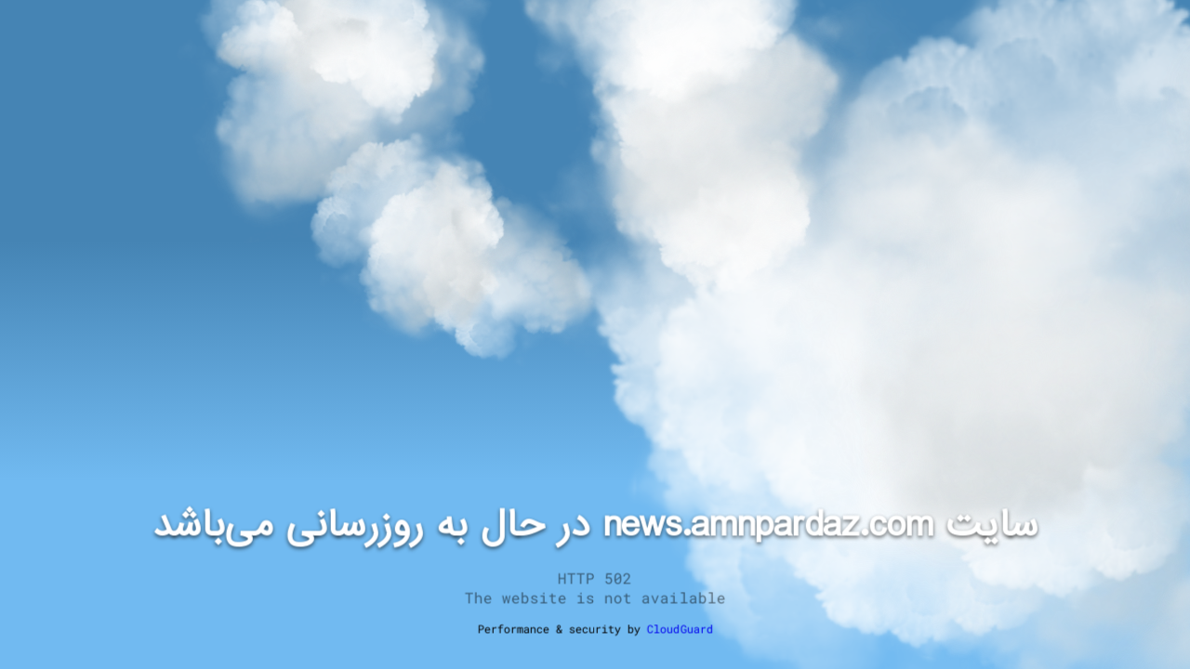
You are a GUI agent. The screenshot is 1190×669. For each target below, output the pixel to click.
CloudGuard (679, 629)
